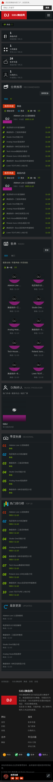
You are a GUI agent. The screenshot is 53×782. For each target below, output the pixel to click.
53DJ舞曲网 (17, 681)
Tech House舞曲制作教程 (19, 565)
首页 (3, 722)
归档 (31, 681)
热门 (13, 256)
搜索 (47, 8)
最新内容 (21, 173)
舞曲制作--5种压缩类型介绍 (20, 489)
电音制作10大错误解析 (18, 454)
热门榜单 (31, 726)
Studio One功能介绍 (17, 472)
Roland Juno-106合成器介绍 (20, 574)
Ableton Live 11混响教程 (24, 116)
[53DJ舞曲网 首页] (2, 2)
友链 (36, 681)
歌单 (30, 754)
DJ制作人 (32, 730)
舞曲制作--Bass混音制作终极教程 (22, 583)
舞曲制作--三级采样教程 (19, 463)
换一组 (33, 111)
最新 (6, 256)
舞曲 (8, 99)
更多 (22, 111)
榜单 (18, 754)
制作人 (43, 754)
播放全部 (10, 111)
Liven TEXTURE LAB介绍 (19, 592)
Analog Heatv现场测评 (18, 481)
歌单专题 (31, 722)
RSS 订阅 (32, 742)
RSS (7, 754)
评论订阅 (31, 746)
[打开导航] (49, 15)
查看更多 (45, 93)
